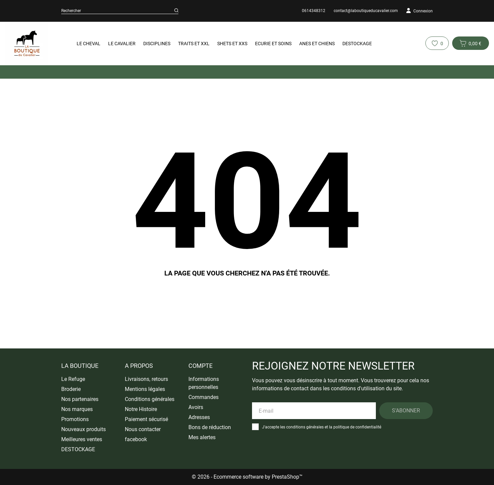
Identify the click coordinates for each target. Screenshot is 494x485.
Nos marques (77, 409)
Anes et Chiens (317, 43)
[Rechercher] (176, 11)
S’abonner (406, 410)
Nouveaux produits (83, 429)
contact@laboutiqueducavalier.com (366, 10)
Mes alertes (202, 437)
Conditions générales (149, 399)
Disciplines (156, 43)
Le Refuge (73, 379)
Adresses (199, 417)
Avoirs (195, 407)
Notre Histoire (141, 409)
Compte (200, 365)
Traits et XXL (194, 43)
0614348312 (313, 10)
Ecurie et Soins (273, 43)
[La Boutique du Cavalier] (31, 43)
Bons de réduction (209, 427)
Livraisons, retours (146, 379)
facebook (136, 439)
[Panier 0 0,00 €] (470, 43)
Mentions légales (145, 389)
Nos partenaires (79, 399)
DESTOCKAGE (357, 43)
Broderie (71, 389)
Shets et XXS (232, 43)
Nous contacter (143, 429)
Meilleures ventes (81, 439)
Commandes (203, 397)
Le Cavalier (122, 43)
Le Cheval (88, 43)
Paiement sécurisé (146, 419)
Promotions (75, 419)
